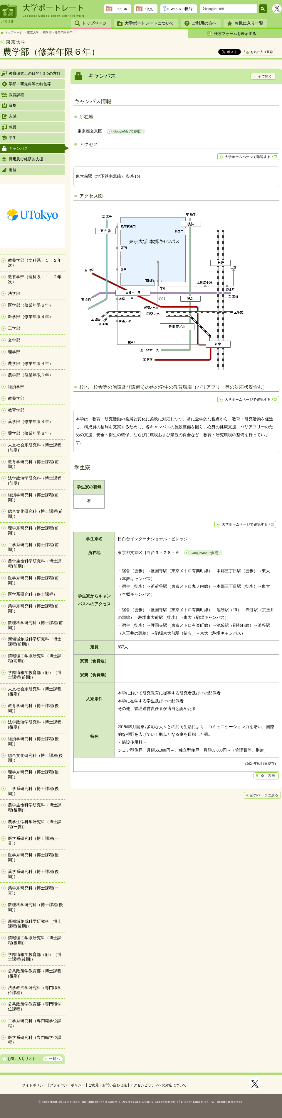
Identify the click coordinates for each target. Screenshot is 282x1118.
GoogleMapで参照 (127, 131)
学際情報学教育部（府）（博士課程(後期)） (34, 957)
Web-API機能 (181, 9)
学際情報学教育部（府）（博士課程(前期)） (34, 675)
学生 (12, 137)
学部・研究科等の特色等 (30, 84)
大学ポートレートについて (149, 23)
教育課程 (16, 95)
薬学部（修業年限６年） (30, 433)
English (121, 9)
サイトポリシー (34, 1085)
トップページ (94, 23)
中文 (149, 9)
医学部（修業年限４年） (30, 317)
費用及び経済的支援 (26, 159)
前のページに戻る (264, 795)
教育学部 (16, 410)
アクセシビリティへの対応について (158, 1085)
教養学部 (16, 398)
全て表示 (268, 776)
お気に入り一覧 (248, 23)
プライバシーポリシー (67, 1085)
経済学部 (16, 387)
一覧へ (54, 1059)
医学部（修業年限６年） (30, 305)
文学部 (14, 340)
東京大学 (33, 32)
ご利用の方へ (204, 23)
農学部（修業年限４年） (30, 363)
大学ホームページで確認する (248, 157)
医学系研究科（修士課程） (32, 594)
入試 (12, 116)
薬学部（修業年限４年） (30, 421)
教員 (12, 127)
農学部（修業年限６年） (59, 32)
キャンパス (18, 148)
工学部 (14, 328)
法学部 (14, 293)
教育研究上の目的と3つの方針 (35, 73)
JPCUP (8, 13)
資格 (12, 105)
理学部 (14, 352)
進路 (12, 170)
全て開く (265, 76)
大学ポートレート (53, 8)
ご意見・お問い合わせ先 (107, 1085)
